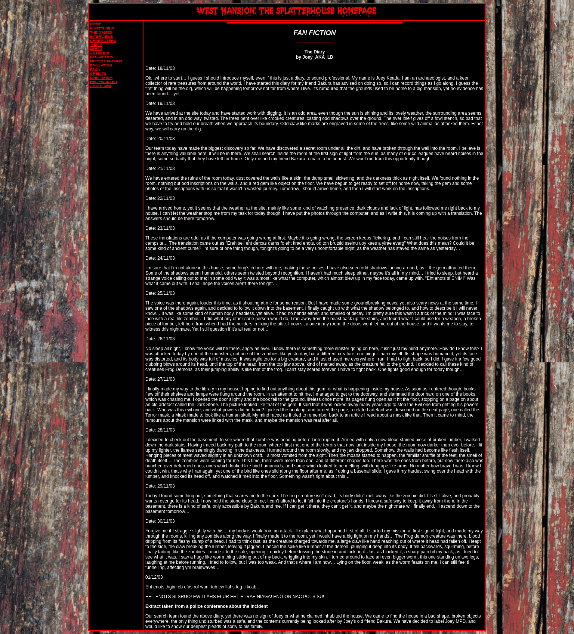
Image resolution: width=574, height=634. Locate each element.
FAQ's (95, 69)
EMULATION (101, 65)
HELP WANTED (103, 82)
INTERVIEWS (101, 36)
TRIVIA (96, 45)
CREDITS (98, 73)
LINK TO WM (101, 77)
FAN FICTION (101, 57)
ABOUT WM (100, 86)
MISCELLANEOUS (106, 61)
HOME (95, 24)
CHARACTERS (103, 40)
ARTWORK (99, 53)
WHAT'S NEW (102, 28)
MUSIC (96, 49)
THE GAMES (101, 32)
